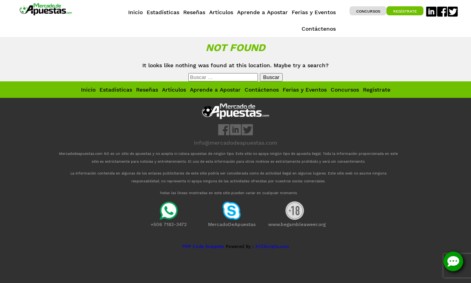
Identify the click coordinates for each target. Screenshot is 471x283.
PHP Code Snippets (203, 246)
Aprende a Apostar (215, 89)
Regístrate (405, 11)
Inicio (88, 89)
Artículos (174, 89)
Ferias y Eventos (305, 89)
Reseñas (147, 89)
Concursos (368, 11)
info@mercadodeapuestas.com (235, 143)
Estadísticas (115, 89)
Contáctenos (262, 89)
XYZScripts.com (272, 246)
